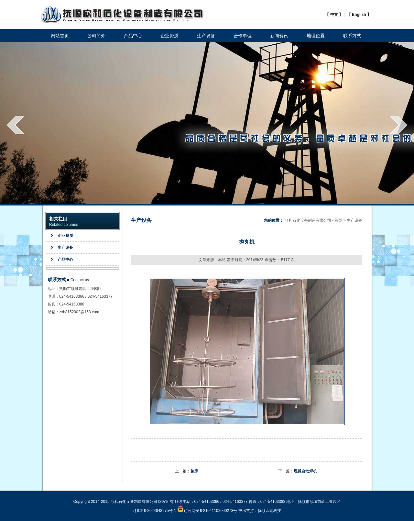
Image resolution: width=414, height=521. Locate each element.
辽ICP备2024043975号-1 (154, 510)
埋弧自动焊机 (305, 471)
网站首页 (60, 35)
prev (15, 125)
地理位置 (316, 35)
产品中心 (133, 35)
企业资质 (169, 35)
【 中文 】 (334, 14)
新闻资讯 (279, 35)
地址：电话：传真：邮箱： (53, 300)
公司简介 (96, 35)
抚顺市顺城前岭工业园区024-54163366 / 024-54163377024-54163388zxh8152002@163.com (86, 300)
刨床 (194, 471)
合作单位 (243, 35)
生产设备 (206, 35)
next (398, 125)
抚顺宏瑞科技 (269, 510)
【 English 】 (359, 14)
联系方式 (352, 35)
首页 (338, 220)
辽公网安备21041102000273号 (207, 510)
